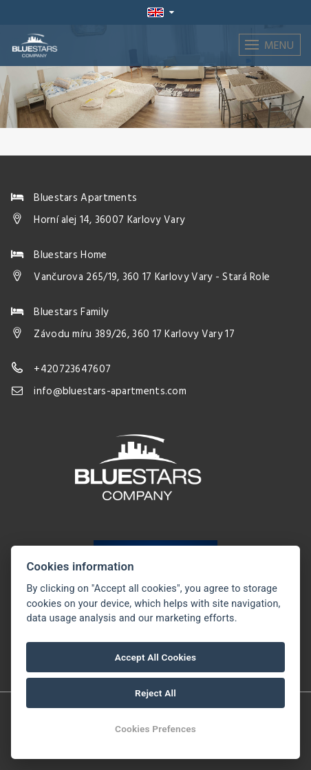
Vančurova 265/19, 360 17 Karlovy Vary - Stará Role (152, 277)
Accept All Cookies (155, 657)
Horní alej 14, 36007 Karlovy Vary (109, 220)
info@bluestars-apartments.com (110, 391)
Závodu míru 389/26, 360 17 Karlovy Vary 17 (134, 334)
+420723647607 (72, 369)
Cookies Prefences (155, 728)
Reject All (155, 692)
